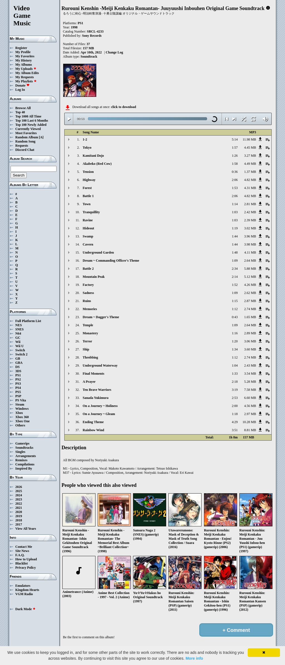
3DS (18, 371)
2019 (18, 516)
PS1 (18, 375)
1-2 (85, 139)
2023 (18, 499)
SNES (19, 329)
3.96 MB (250, 236)
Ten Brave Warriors (97, 390)
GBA (19, 363)
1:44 (235, 236)
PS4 (18, 388)
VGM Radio (24, 594)
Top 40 (20, 112)
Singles (20, 452)
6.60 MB (250, 398)
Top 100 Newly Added (30, 125)
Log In (20, 90)
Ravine (88, 220)
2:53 (235, 398)
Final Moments (93, 374)
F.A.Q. (19, 555)
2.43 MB (250, 365)
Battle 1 (88, 196)
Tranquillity (91, 212)
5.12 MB (250, 277)
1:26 (235, 156)
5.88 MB (250, 269)
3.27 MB (250, 156)
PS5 (18, 392)
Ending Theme (93, 422)
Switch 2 (21, 354)
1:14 (235, 204)
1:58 (235, 164)
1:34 (235, 349)
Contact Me (23, 547)
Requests (21, 146)
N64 (18, 333)
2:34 (235, 269)
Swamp (88, 236)
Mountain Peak (94, 277)
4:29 (235, 422)
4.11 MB (250, 252)
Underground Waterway (100, 365)
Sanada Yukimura (96, 398)
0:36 (235, 172)
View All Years (25, 529)
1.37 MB (250, 172)
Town (86, 204)
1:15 (235, 301)
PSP (18, 396)
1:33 (235, 374)
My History (23, 60)
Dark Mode (25, 609)
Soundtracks (24, 448)
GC (17, 338)
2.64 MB (250, 260)
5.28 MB (250, 382)
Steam (19, 404)
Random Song (25, 141)
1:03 (235, 212)
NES (18, 325)
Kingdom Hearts (27, 590)
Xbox (19, 413)
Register (21, 48)
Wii (17, 342)
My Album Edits (27, 73)
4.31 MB (250, 188)
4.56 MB (250, 406)
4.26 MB (250, 285)
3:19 (235, 390)
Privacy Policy (25, 568)
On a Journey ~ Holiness (100, 406)
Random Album (26, 137)
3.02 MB (250, 228)
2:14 (235, 277)
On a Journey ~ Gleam (99, 414)
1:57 (235, 147)
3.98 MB (250, 244)
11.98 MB (249, 139)
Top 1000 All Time (28, 116)
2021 (18, 508)
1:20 (235, 341)
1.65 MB (250, 317)
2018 (18, 520)
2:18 (235, 382)
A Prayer (89, 382)
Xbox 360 (22, 417)
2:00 (235, 406)
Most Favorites (26, 133)
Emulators (22, 586)
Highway (89, 180)
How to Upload (26, 559)
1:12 (235, 309)
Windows (22, 409)
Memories (90, 309)
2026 (18, 487)
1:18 (235, 414)
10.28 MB (249, 422)
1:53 (235, 188)
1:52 (235, 285)
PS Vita (20, 400)
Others (20, 425)
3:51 (235, 430)
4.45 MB (250, 147)
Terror (87, 341)
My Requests (24, 77)
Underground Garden (98, 252)
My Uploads (25, 69)
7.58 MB (250, 390)
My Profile (23, 52)
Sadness (88, 293)
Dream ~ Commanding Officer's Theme (111, 260)
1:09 (235, 260)
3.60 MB (250, 349)
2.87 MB (250, 301)
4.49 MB (250, 164)
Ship (86, 349)
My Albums (23, 65)
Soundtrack (88, 56)
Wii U (19, 346)
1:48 (235, 252)
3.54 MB (250, 374)
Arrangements (25, 456)
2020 (18, 512)
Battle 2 (88, 269)
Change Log (114, 52)
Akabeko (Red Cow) (97, 164)
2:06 (235, 180)
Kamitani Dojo (93, 156)
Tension (88, 172)
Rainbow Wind (93, 430)
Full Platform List (28, 321)
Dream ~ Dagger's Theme (101, 317)
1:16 (235, 333)
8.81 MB (250, 430)
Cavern (88, 244)
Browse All (23, 108)
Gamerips (22, 443)
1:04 (235, 365)
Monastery (90, 333)
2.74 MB (250, 309)
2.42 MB (250, 212)
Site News (22, 551)
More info (194, 658)
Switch (20, 350)
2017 (18, 524)
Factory (88, 285)
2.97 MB (250, 414)
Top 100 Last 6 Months (31, 120)
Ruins (87, 301)
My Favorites (24, 56)
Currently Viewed (28, 129)
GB (17, 358)
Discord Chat (24, 150)
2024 (18, 495)
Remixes (21, 460)
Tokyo (87, 147)
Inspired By (23, 468)
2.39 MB (250, 220)
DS (17, 367)
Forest (87, 188)
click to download (123, 107)
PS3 (18, 384)
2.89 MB (250, 333)
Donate (22, 85)
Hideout (88, 228)
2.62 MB (250, 293)
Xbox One (22, 421)
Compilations (25, 464)
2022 (18, 504)
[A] (41, 137)
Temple (88, 325)
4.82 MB (250, 180)
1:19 (235, 228)
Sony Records (92, 36)
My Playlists (26, 81)
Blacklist (21, 563)
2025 (18, 491)
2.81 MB (250, 204)
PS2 (18, 379)
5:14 (235, 139)
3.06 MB (250, 341)
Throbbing (90, 357)
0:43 (235, 317)
